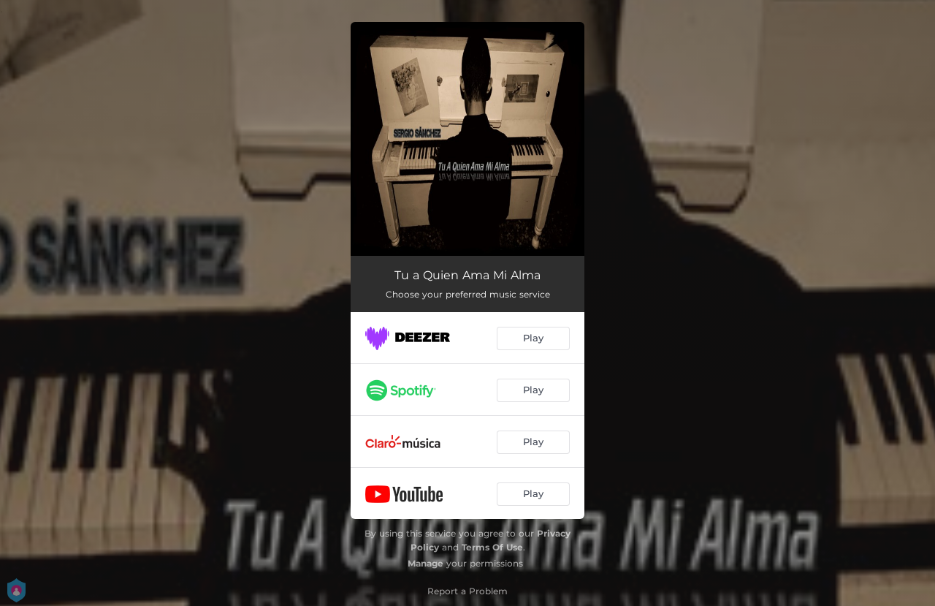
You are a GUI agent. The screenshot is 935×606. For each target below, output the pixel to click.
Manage (425, 563)
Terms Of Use (492, 547)
